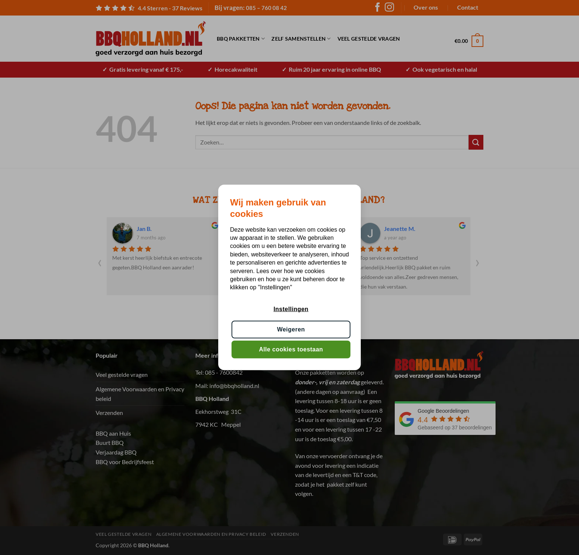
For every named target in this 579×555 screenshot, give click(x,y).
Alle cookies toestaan (291, 349)
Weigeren (291, 329)
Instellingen (291, 309)
